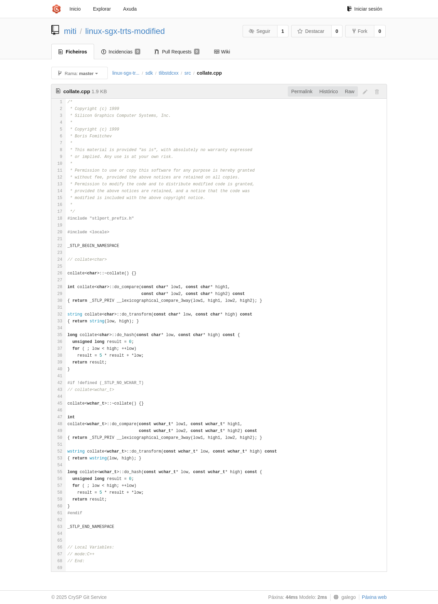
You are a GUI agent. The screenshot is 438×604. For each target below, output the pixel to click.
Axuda (130, 9)
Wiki (222, 51)
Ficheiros (73, 51)
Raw (350, 91)
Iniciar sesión (364, 9)
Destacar (310, 31)
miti (70, 31)
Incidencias (120, 52)
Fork (359, 31)
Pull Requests (177, 52)
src (187, 73)
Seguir (259, 31)
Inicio (75, 9)
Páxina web (374, 597)
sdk (149, 73)
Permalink (301, 91)
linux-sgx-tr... (125, 73)
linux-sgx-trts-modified (125, 31)
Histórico (328, 91)
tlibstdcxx (169, 73)
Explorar (102, 9)
